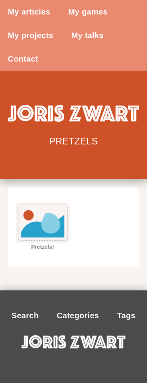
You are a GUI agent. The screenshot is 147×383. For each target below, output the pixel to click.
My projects (30, 35)
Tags (126, 315)
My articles (29, 11)
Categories (78, 315)
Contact (23, 59)
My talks (87, 35)
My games (87, 11)
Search (24, 315)
